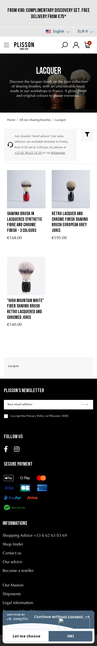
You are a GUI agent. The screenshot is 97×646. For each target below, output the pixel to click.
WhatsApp (58, 153)
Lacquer (13, 366)
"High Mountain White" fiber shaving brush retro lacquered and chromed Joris (25, 309)
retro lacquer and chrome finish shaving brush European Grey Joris (70, 222)
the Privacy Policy (33, 416)
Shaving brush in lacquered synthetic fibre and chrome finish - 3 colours (24, 222)
